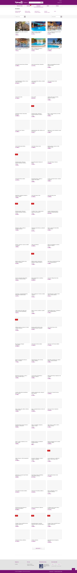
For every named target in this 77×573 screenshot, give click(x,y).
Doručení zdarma (29, 564)
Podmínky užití (51, 571)
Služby (57, 5)
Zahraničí (45, 11)
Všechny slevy (19, 5)
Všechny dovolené (18, 11)
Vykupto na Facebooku (30, 565)
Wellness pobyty (27, 11)
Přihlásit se (59, 2)
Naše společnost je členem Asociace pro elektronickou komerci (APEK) (46, 565)
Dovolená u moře (47, 12)
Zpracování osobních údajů (58, 571)
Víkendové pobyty (27, 12)
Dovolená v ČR (17, 12)
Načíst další (38, 548)
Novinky (29, 5)
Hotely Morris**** (37, 11)
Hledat (42, 2)
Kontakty (60, 0)
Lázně (55, 11)
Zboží (48, 5)
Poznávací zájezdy (37, 12)
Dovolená (38, 5)
